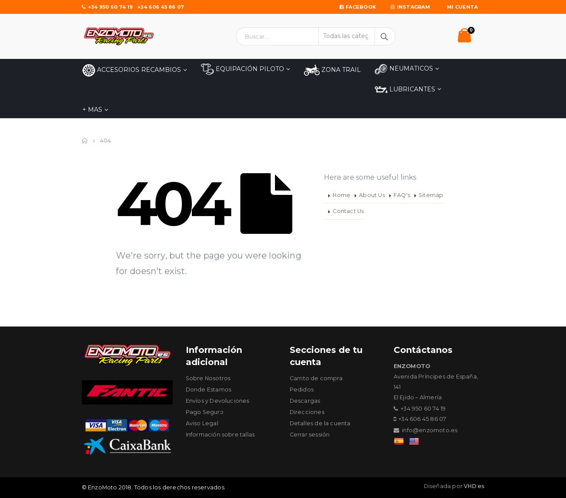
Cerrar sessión (310, 434)
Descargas (305, 401)
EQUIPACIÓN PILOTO (242, 69)
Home (341, 195)
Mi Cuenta (462, 7)
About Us (372, 195)
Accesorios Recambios (131, 70)
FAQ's (402, 195)
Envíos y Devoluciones (217, 401)
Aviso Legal (202, 423)
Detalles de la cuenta (320, 423)
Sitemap (431, 195)
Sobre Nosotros (208, 378)
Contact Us (348, 211)
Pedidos (302, 389)
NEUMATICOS (404, 69)
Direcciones (307, 412)
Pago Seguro (205, 412)
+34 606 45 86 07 (160, 7)
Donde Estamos (209, 389)
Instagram (410, 7)
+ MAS (92, 109)
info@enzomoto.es (429, 430)
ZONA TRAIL (332, 70)
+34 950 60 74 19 (107, 7)
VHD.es (474, 486)
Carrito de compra (316, 378)
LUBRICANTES (405, 89)
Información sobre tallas (220, 434)
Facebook (358, 7)
